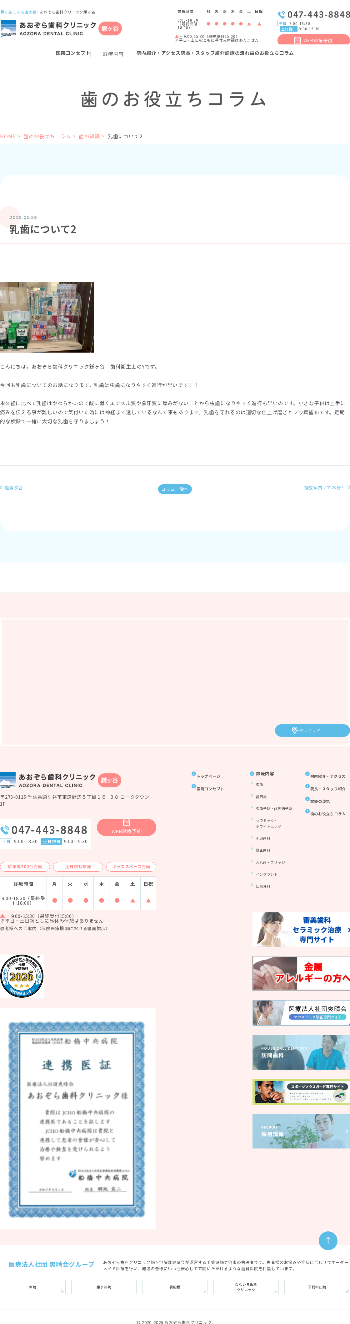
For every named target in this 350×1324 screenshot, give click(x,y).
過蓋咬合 (16, 488)
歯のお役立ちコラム (47, 136)
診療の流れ (265, 54)
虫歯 (257, 783)
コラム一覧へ (175, 491)
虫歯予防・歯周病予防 (274, 801)
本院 (33, 1273)
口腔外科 (261, 862)
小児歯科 (261, 826)
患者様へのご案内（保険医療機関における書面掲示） (63, 917)
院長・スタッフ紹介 (203, 54)
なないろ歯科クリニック (246, 1273)
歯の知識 (89, 136)
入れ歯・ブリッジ (270, 844)
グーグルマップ (317, 729)
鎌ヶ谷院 (104, 1273)
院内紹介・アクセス (131, 54)
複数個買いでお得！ (318, 491)
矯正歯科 (261, 835)
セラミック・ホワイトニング (268, 813)
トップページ (212, 773)
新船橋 (175, 1273)
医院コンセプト (214, 786)
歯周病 (259, 792)
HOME (8, 136)
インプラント (266, 853)
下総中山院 (317, 1273)
